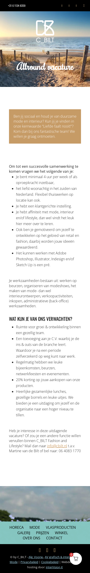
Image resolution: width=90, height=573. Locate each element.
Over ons (31, 538)
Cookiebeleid (49, 562)
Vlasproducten (61, 527)
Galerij (23, 532)
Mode (34, 527)
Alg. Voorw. (36, 557)
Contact (54, 538)
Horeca (16, 527)
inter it (54, 567)
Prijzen (42, 532)
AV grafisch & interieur (60, 557)
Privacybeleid (29, 562)
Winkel (61, 532)
